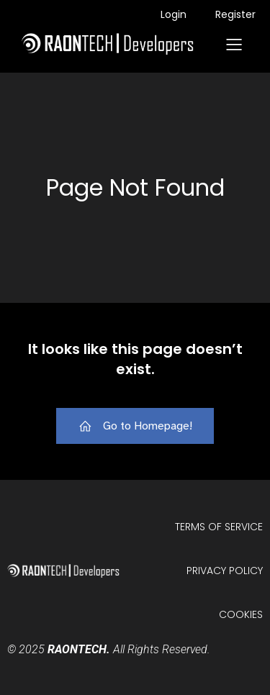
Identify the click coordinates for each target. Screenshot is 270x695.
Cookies (241, 614)
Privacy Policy (224, 570)
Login (173, 14)
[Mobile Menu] (234, 43)
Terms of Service (219, 526)
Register (235, 14)
